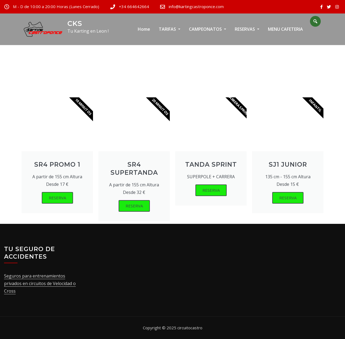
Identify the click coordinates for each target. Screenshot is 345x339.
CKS (74, 23)
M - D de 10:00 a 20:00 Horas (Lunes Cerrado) (56, 6)
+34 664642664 (134, 6)
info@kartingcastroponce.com (196, 6)
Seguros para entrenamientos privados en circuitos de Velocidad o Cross (40, 283)
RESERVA (57, 197)
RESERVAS (247, 29)
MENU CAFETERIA (285, 29)
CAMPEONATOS (207, 29)
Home (144, 29)
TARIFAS (169, 29)
